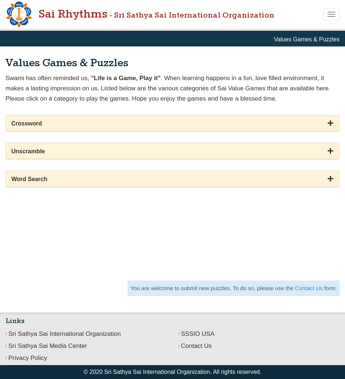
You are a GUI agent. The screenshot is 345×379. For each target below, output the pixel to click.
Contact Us (309, 288)
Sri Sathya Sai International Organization (64, 333)
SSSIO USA (198, 333)
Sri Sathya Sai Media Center (47, 345)
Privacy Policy (27, 357)
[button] (172, 123)
